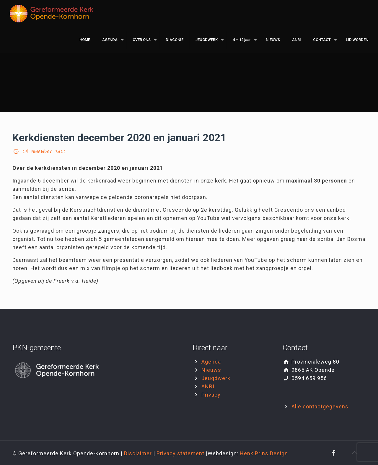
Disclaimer (138, 453)
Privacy (211, 395)
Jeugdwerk (215, 378)
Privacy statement (181, 453)
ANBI (207, 386)
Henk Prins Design (264, 453)
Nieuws (211, 370)
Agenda (211, 362)
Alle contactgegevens (319, 406)
